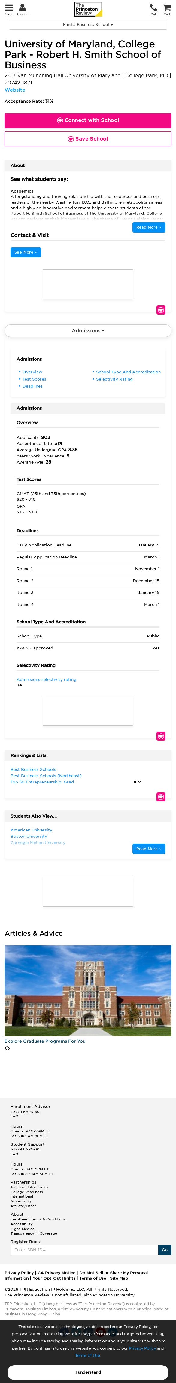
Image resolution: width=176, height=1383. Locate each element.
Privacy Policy (142, 1348)
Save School (160, 310)
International (22, 1196)
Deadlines (33, 386)
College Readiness (27, 1192)
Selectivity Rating (114, 379)
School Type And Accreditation (128, 372)
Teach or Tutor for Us (29, 1187)
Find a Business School (88, 24)
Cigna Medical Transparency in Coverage (34, 1231)
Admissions (88, 330)
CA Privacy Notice (56, 1273)
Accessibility (22, 1224)
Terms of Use (87, 1355)
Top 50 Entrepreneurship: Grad (42, 782)
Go (165, 1250)
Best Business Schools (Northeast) (46, 776)
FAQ (14, 1116)
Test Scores (34, 379)
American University (31, 830)
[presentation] (6, 1048)
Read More (149, 227)
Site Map (119, 1278)
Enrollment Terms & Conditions (38, 1219)
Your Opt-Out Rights (53, 1278)
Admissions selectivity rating (46, 679)
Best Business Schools (33, 769)
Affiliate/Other (23, 1206)
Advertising (21, 1201)
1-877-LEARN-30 (25, 1112)
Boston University (29, 836)
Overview (32, 372)
